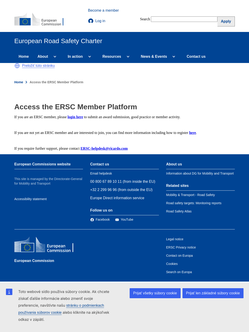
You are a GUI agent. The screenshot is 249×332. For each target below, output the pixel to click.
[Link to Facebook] (100, 219)
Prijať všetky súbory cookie (155, 293)
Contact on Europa (179, 255)
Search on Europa (179, 272)
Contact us (196, 56)
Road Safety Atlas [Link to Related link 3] (179, 211)
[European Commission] (42, 19)
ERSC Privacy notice (181, 247)
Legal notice (175, 239)
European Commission (34, 261)
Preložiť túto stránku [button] (38, 66)
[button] (17, 65)
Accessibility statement (30, 199)
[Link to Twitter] (124, 219)
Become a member (103, 10)
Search (145, 19)
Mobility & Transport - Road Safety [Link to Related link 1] (190, 195)
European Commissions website (42, 164)
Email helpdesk (101, 173)
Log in (96, 21)
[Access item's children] (54, 56)
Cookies (172, 264)
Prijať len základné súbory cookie (213, 293)
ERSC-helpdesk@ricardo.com (104, 148)
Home (24, 56)
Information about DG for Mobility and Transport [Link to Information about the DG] (200, 173)
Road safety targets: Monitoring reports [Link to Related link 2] (194, 203)
